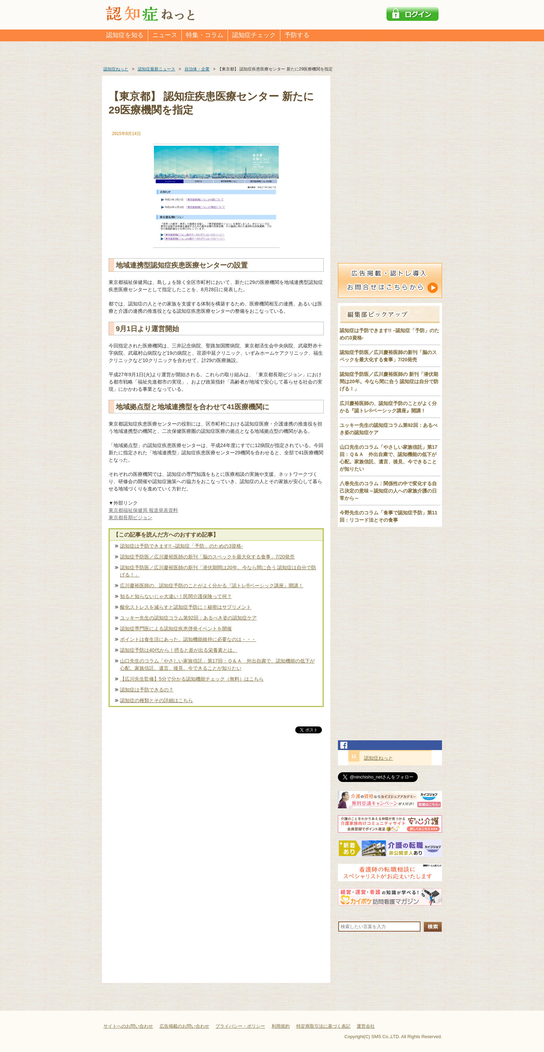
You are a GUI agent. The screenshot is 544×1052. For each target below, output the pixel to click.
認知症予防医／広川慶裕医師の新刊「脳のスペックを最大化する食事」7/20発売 (207, 556)
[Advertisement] (216, 807)
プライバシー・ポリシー (240, 1026)
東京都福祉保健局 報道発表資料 (143, 510)
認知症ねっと (378, 758)
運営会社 (366, 1026)
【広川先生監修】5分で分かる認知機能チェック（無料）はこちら (192, 679)
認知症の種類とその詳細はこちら (156, 700)
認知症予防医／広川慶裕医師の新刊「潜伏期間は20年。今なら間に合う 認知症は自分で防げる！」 (218, 571)
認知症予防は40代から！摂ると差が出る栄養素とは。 (178, 650)
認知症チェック (254, 35)
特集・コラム (204, 35)
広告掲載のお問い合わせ (184, 1026)
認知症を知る (125, 35)
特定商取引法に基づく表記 (323, 1026)
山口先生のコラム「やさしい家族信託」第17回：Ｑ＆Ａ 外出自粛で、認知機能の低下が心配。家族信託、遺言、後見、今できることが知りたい (217, 664)
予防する (296, 35)
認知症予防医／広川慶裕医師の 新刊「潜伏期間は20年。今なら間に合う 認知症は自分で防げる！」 (389, 381)
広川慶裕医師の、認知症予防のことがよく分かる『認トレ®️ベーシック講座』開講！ (211, 585)
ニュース (164, 35)
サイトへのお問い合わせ (128, 1026)
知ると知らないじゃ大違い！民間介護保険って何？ (176, 596)
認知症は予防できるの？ (146, 689)
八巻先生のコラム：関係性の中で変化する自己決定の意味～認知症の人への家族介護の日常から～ (388, 491)
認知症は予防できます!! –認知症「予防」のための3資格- (181, 546)
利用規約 (281, 1026)
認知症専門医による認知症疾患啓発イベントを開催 (176, 628)
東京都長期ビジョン (130, 517)
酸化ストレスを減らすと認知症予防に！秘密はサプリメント (185, 607)
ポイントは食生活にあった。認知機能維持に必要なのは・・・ (188, 639)
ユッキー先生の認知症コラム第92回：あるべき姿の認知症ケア (188, 618)
